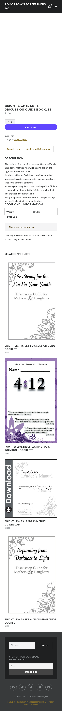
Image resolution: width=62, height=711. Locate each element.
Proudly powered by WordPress (22, 702)
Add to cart (31, 127)
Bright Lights (20, 139)
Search (44, 645)
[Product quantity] (10, 121)
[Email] (31, 666)
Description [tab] (13, 149)
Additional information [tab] (38, 149)
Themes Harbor (31, 704)
